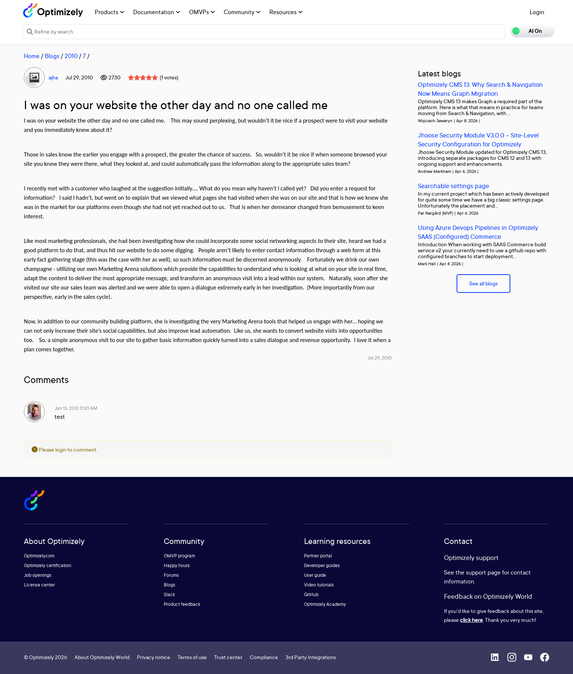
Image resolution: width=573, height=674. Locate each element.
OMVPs (202, 12)
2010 (71, 56)
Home (32, 56)
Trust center (228, 657)
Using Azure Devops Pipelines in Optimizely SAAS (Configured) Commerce (478, 232)
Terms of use (192, 657)
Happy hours (177, 565)
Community (242, 12)
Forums (171, 575)
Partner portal (318, 556)
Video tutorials (319, 585)
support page (483, 572)
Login (537, 12)
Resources (286, 12)
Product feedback (182, 604)
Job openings (37, 575)
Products (109, 12)
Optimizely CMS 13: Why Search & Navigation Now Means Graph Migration (480, 89)
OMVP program (179, 556)
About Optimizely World (102, 657)
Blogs (52, 56)
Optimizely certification (47, 565)
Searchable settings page (453, 185)
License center (39, 585)
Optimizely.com (39, 556)
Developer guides (322, 565)
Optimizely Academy (325, 604)
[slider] (143, 77)
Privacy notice (153, 657)
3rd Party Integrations (310, 657)
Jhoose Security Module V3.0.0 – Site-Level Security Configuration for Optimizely (478, 139)
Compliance (264, 657)
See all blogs (483, 283)
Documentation (156, 12)
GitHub (311, 594)
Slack (169, 594)
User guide (315, 575)
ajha (53, 77)
